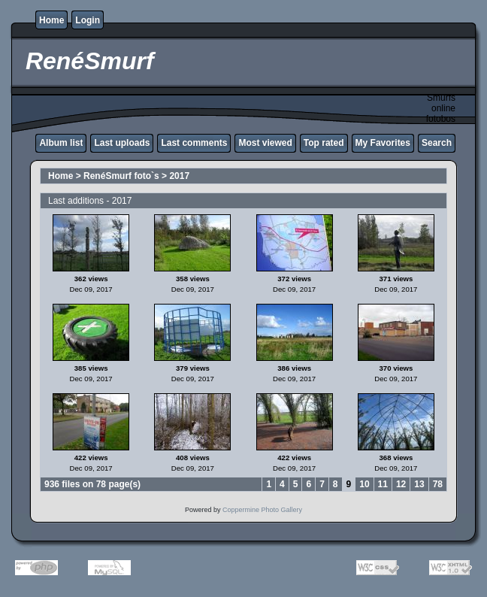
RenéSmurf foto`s (121, 176)
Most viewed (265, 143)
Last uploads (122, 143)
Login (87, 20)
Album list (61, 143)
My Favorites (382, 143)
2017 (179, 176)
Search (437, 143)
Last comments (194, 143)
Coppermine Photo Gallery (262, 510)
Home (51, 20)
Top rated (324, 143)
